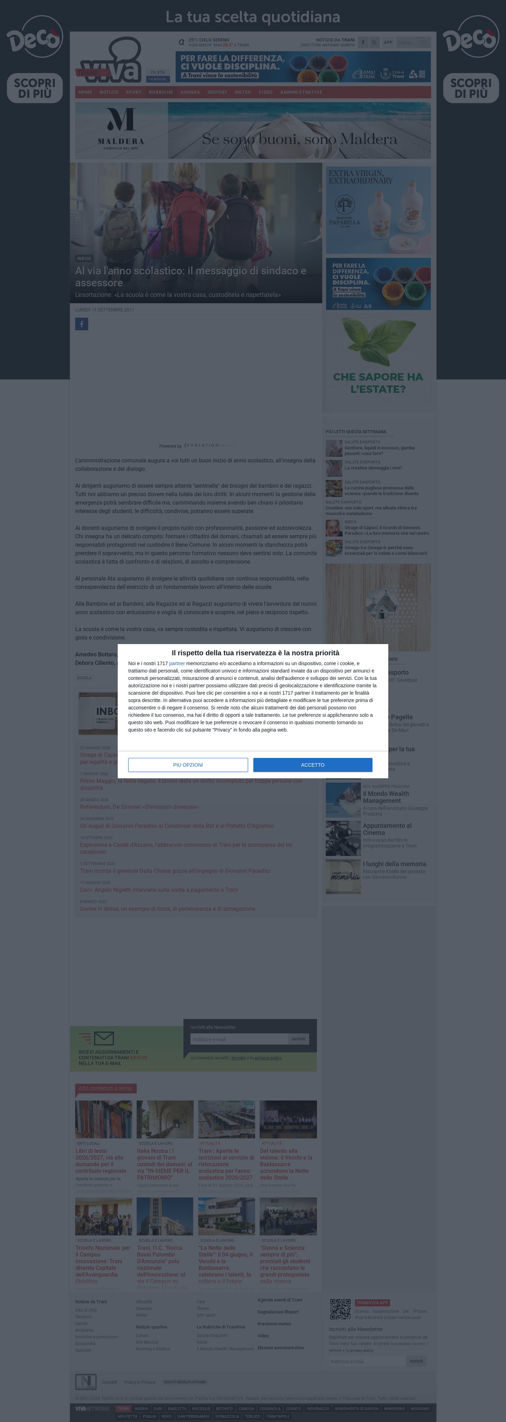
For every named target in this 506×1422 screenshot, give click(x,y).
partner (177, 663)
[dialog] (253, 711)
